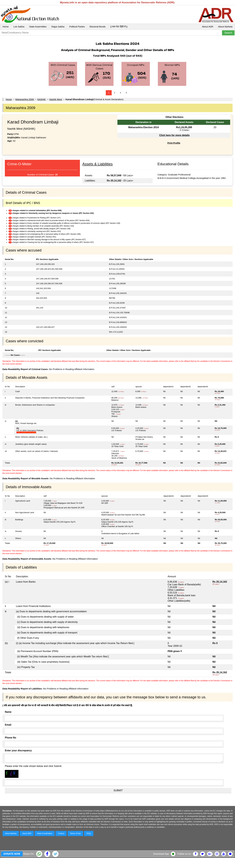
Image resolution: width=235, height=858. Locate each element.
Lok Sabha (18, 26)
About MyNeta (225, 26)
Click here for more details (174, 135)
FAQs (88, 833)
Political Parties (77, 26)
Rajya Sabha (57, 26)
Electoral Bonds (97, 26)
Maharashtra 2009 (24, 99)
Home (6, 26)
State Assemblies (38, 26)
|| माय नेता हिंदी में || (118, 26)
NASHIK (41, 99)
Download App (161, 854)
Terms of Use (75, 833)
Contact (61, 833)
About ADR (207, 26)
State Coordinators (44, 833)
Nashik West (55, 99)
